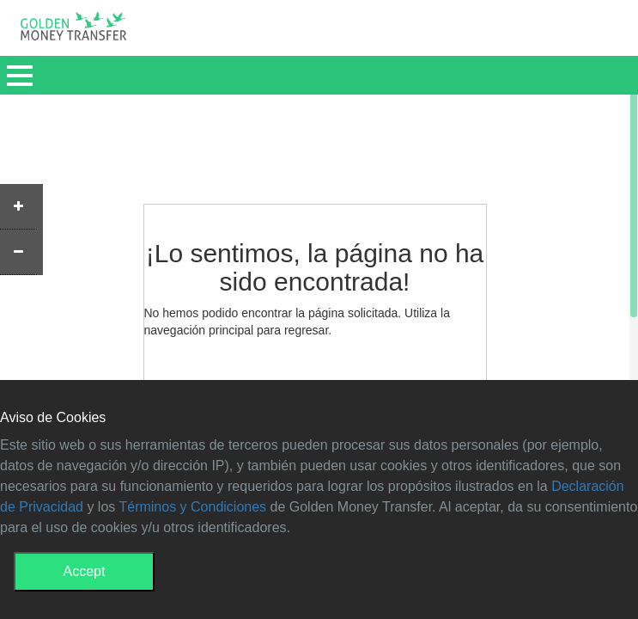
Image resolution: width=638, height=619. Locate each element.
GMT (73, 30)
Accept (85, 571)
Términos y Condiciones (192, 506)
